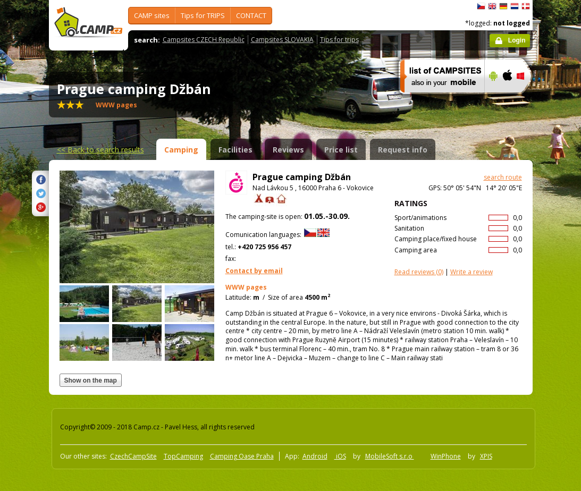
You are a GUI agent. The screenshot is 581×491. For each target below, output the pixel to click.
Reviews (288, 150)
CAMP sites (152, 15)
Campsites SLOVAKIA (282, 39)
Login (517, 40)
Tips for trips (339, 39)
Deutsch (503, 6)
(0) (418, 271)
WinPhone (446, 456)
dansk (525, 6)
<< (100, 150)
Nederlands (514, 6)
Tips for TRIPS (203, 15)
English (492, 6)
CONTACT (251, 15)
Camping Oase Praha (242, 456)
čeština (481, 6)
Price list (341, 150)
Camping (181, 150)
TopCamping (183, 456)
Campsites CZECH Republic (204, 39)
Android (314, 456)
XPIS (486, 456)
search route (503, 177)
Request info (402, 150)
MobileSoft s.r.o (389, 456)
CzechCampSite (133, 456)
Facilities (235, 150)
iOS (340, 456)
